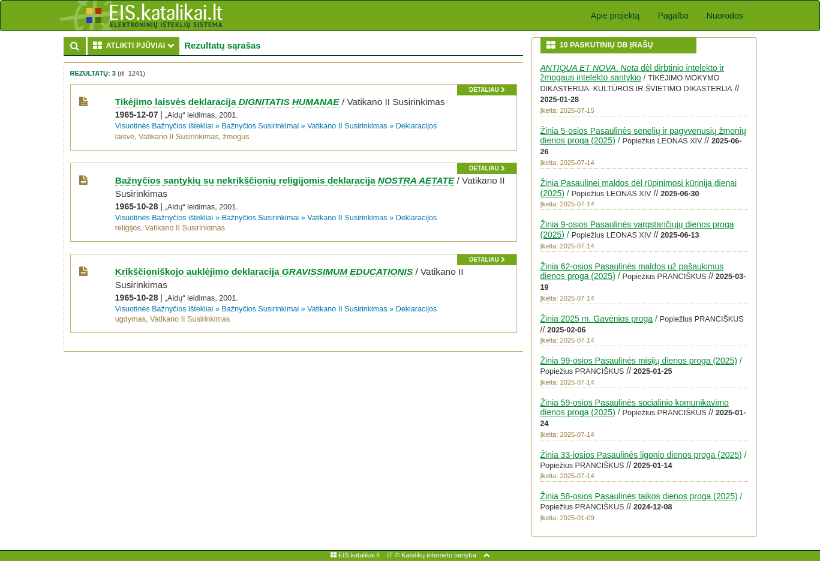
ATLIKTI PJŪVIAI (136, 45)
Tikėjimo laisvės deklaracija (227, 102)
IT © (393, 555)
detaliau (486, 89)
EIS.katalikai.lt (355, 555)
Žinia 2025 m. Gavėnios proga (596, 318)
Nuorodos (725, 15)
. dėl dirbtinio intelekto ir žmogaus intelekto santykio (632, 73)
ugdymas (130, 319)
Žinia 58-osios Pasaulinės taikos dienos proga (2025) (639, 496)
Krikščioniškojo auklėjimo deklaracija (264, 271)
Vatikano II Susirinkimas (347, 126)
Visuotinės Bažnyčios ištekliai (164, 126)
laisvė (124, 137)
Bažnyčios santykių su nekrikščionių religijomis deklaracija (284, 180)
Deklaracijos (416, 126)
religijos (128, 228)
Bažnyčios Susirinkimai (260, 126)
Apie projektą (615, 15)
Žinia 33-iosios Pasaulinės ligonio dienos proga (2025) (641, 455)
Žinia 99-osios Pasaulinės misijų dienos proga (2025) (638, 360)
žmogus (236, 137)
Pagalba (672, 15)
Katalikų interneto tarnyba (438, 555)
